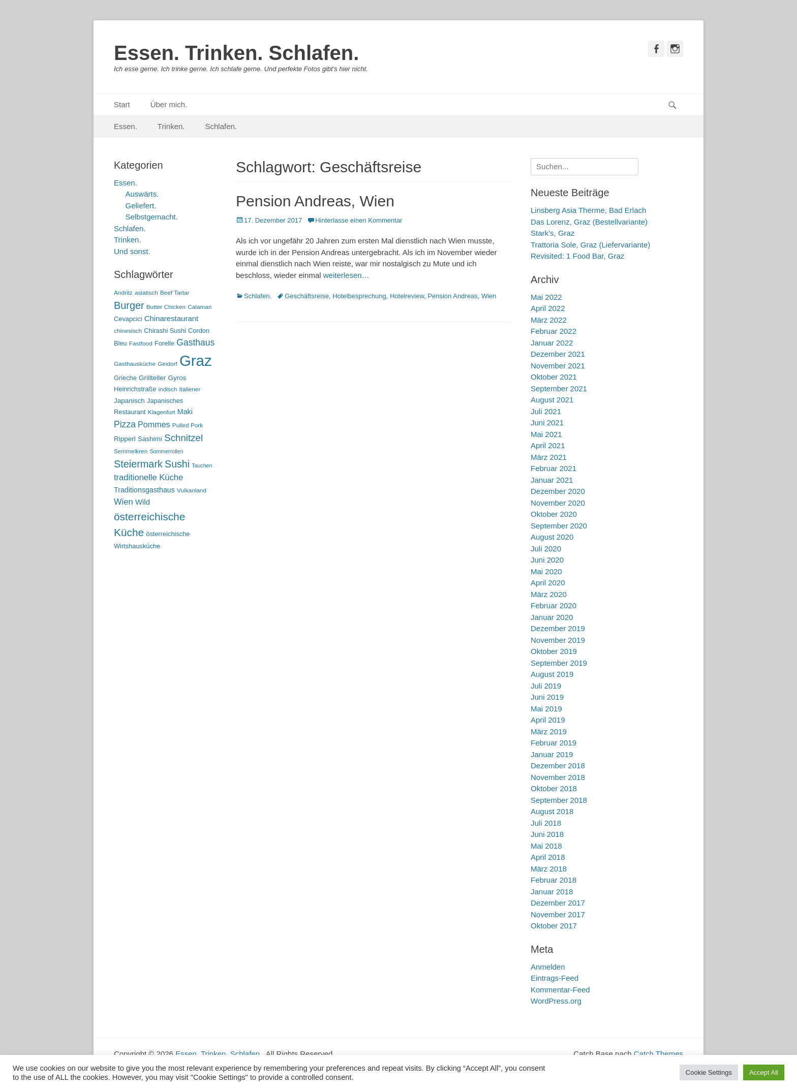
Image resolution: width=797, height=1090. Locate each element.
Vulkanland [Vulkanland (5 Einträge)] (191, 490)
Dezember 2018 (558, 765)
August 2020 (552, 537)
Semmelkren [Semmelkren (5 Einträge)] (130, 451)
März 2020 (549, 594)
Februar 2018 (553, 880)
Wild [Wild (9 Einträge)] (142, 501)
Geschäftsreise (307, 296)
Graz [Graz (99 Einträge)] (195, 360)
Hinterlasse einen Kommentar (358, 220)
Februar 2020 (553, 605)
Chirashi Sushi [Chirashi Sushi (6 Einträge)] (165, 330)
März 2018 (549, 868)
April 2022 (548, 308)
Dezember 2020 (558, 491)
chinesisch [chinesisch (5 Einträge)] (128, 330)
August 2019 (552, 674)
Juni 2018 (547, 834)
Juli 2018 (546, 823)
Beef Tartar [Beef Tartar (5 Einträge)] (175, 292)
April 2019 (548, 719)
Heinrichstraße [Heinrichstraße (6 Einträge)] (135, 389)
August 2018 (552, 811)
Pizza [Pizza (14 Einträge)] (125, 424)
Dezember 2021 (558, 354)
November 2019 (558, 640)
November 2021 (558, 365)
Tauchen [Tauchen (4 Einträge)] (202, 465)
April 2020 (548, 582)
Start (122, 104)
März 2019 (549, 731)
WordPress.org (556, 1000)
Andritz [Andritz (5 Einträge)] (123, 292)
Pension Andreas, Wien (315, 201)
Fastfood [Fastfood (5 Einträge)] (140, 343)
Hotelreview (407, 296)
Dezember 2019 (558, 628)
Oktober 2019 (554, 651)
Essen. (125, 126)
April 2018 (548, 857)
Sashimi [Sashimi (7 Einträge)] (150, 439)
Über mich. (169, 104)
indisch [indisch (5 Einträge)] (167, 389)
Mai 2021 (546, 434)
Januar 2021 (552, 480)
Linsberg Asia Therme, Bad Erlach (588, 210)
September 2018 (559, 800)
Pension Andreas (452, 296)
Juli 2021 (546, 411)
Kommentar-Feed (560, 989)
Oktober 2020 (554, 514)
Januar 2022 (552, 342)
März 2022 (549, 320)
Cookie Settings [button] (709, 1072)
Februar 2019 (553, 742)
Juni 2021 (547, 422)
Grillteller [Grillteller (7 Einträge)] (152, 378)
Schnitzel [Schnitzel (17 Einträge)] (183, 437)
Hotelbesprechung (359, 296)
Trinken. (171, 126)
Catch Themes (658, 1053)
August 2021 (552, 399)
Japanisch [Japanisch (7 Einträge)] (129, 400)
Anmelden (548, 966)
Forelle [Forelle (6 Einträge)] (164, 343)
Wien (489, 296)
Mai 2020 (546, 571)
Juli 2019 (546, 685)
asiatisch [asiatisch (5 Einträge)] (146, 292)
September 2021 (559, 388)
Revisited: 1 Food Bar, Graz (577, 256)
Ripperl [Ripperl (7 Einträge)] (125, 439)
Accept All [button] (763, 1072)
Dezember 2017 (558, 902)
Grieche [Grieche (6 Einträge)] (125, 378)
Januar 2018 (552, 891)
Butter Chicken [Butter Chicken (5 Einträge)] (166, 306)
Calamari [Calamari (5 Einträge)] (199, 306)
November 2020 (558, 503)
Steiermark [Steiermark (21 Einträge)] (138, 464)
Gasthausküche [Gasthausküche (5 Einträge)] (135, 363)
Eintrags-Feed (554, 978)
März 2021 (549, 457)
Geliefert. (141, 205)
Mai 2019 (546, 708)
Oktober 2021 (554, 376)
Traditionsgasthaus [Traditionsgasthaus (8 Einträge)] (144, 490)
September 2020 (559, 525)
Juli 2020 (546, 548)
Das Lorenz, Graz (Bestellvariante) (589, 221)
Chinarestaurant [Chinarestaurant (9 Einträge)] (171, 318)
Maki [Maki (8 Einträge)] (185, 412)
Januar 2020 (552, 617)
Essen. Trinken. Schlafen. (236, 53)
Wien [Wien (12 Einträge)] (123, 502)
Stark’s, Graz (552, 233)
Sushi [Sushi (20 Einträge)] (177, 464)
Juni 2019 (547, 697)
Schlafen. (221, 126)
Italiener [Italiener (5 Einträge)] (189, 389)
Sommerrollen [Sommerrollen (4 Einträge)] (166, 451)
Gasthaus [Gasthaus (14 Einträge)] (195, 342)
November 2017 (558, 914)
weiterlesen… (346, 275)
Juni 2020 (547, 559)
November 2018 (558, 777)
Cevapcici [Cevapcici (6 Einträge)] (128, 319)
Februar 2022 (553, 331)
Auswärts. (142, 194)
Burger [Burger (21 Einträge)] (129, 305)
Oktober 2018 (554, 788)
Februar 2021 (553, 468)
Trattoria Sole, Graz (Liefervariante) (590, 244)
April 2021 (548, 445)
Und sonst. (132, 251)
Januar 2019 (552, 754)
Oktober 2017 (554, 925)
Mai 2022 (546, 297)
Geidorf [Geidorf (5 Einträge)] (167, 363)
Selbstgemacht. (152, 216)
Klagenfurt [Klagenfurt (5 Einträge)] (161, 412)
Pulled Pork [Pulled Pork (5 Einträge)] (187, 425)
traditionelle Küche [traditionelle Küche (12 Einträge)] (148, 477)
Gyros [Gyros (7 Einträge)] (177, 378)
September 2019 (559, 663)
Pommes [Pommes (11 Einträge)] (154, 424)
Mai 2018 (546, 846)
